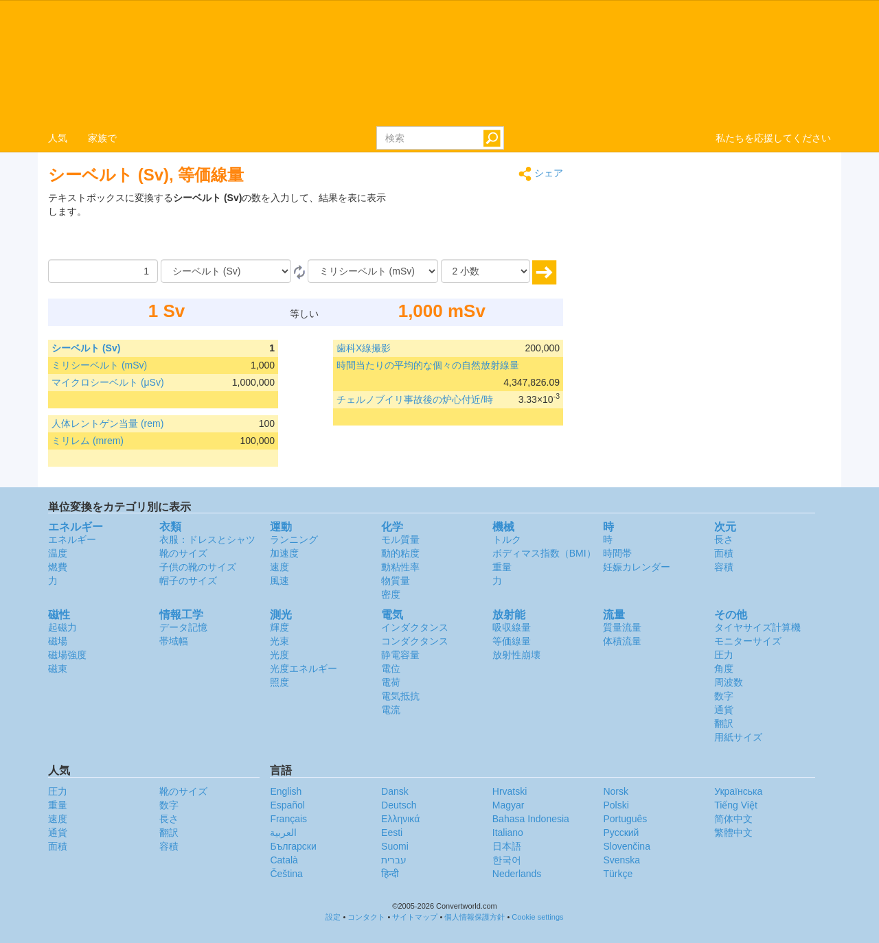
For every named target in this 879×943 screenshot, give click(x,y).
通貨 (723, 709)
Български (293, 846)
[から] (226, 271)
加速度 (284, 553)
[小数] (485, 271)
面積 (723, 553)
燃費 (57, 566)
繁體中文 (733, 832)
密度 (390, 594)
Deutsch (398, 805)
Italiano (507, 832)
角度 (723, 668)
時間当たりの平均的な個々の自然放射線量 (427, 365)
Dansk (395, 791)
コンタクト (366, 917)
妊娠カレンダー (636, 566)
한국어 (506, 859)
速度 (279, 566)
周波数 (728, 682)
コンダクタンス (414, 641)
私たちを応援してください (773, 137)
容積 (723, 566)
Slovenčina (626, 846)
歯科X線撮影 (363, 347)
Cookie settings (537, 917)
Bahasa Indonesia (530, 818)
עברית (394, 859)
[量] (103, 271)
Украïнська (738, 791)
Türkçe (617, 873)
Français (288, 818)
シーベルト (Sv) (86, 347)
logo (439, 62)
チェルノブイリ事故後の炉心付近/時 (414, 399)
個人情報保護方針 (474, 917)
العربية (283, 832)
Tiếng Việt (735, 805)
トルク (506, 539)
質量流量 (622, 627)
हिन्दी (390, 873)
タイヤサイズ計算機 (757, 627)
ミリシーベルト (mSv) (99, 365)
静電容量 (400, 654)
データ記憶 (183, 627)
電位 (390, 668)
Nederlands (517, 873)
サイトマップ (414, 917)
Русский (621, 832)
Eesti (391, 832)
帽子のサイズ (188, 580)
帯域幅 (173, 641)
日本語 (506, 846)
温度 (57, 553)
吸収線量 (511, 627)
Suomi (395, 846)
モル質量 (400, 539)
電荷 (390, 682)
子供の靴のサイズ (197, 566)
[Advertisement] (477, 225)
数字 (723, 695)
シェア (540, 174)
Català (283, 859)
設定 (333, 917)
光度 (279, 654)
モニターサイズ (747, 641)
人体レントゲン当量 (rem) (107, 423)
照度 (279, 682)
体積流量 (622, 641)
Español (287, 805)
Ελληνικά (400, 818)
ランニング (294, 539)
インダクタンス (414, 627)
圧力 (723, 654)
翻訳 (723, 723)
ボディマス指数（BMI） (544, 553)
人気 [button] (57, 137)
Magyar (508, 805)
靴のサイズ (183, 553)
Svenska (621, 859)
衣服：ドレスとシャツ (207, 539)
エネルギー (72, 539)
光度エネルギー (303, 668)
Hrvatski (509, 791)
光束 (279, 641)
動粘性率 (400, 566)
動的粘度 (400, 553)
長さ (723, 539)
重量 (502, 566)
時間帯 (617, 553)
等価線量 (511, 641)
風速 (279, 580)
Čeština (286, 873)
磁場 (57, 641)
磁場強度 (67, 654)
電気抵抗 (400, 695)
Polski (615, 805)
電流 (390, 709)
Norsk (615, 791)
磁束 (57, 668)
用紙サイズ (738, 737)
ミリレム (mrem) (88, 440)
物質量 (395, 580)
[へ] (373, 271)
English (285, 791)
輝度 (279, 627)
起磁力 (62, 627)
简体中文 (733, 818)
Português (625, 818)
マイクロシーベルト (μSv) (108, 382)
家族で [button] (102, 137)
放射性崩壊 (516, 654)
